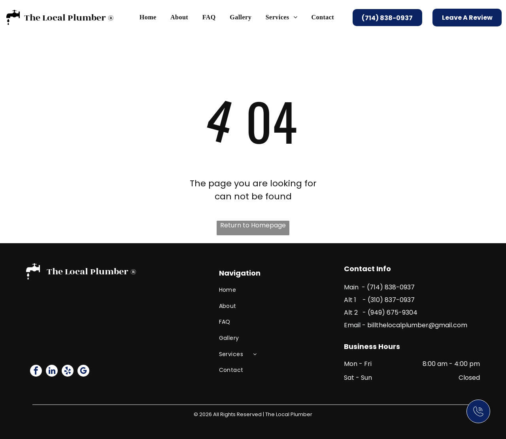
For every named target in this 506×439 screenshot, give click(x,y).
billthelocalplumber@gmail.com (417, 325)
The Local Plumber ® (68, 17)
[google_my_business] (83, 372)
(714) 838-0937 (391, 287)
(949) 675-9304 (392, 312)
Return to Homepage (253, 225)
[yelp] (68, 372)
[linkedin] (52, 372)
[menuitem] (148, 17)
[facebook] (36, 372)
